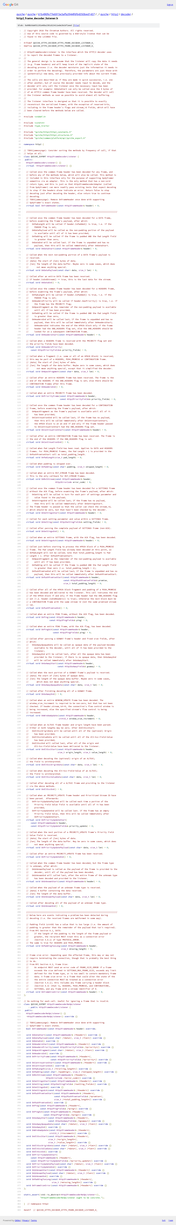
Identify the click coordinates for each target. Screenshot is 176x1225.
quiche (21, 14)
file (76, 25)
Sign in (170, 4)
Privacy (25, 1220)
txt (163, 1220)
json (170, 1220)
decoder (126, 14)
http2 (114, 14)
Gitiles (17, 1220)
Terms (34, 1220)
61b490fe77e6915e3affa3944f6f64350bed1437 (66, 14)
